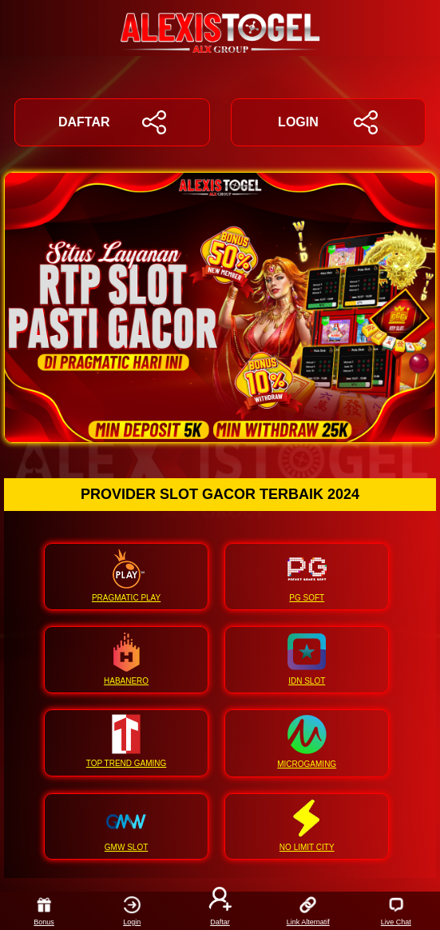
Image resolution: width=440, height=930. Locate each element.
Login (132, 911)
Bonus (44, 911)
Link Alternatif (308, 911)
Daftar (220, 911)
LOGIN (328, 122)
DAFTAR (112, 122)
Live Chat (396, 911)
